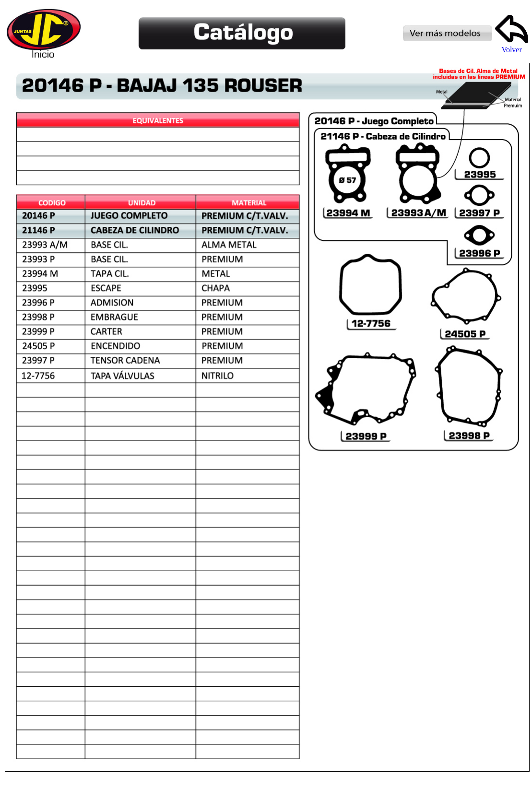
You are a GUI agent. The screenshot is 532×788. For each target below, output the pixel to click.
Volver (511, 46)
